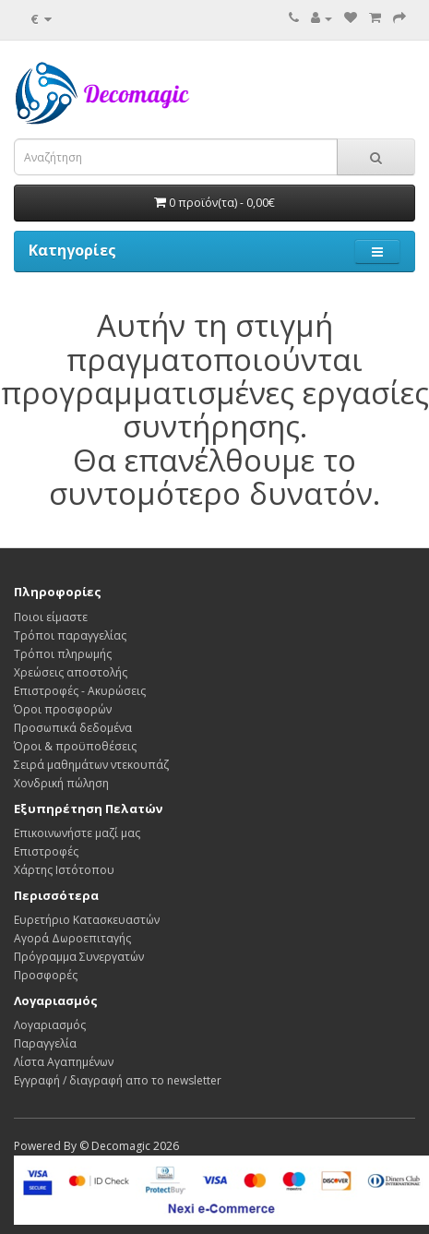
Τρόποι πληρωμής (63, 654)
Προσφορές (45, 975)
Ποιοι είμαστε (51, 617)
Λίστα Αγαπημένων (63, 1062)
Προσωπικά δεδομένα (73, 728)
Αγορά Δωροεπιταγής (72, 938)
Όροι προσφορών (63, 709)
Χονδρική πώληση (61, 783)
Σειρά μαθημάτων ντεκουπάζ (91, 765)
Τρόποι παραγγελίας (70, 635)
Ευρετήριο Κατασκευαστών (87, 920)
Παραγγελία (45, 1043)
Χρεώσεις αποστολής (70, 672)
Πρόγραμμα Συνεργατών (79, 956)
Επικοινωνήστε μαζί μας (77, 833)
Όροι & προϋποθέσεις (75, 746)
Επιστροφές (46, 851)
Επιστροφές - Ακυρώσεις (80, 691)
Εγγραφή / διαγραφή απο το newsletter (117, 1080)
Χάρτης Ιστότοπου (64, 870)
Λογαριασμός (50, 1025)
